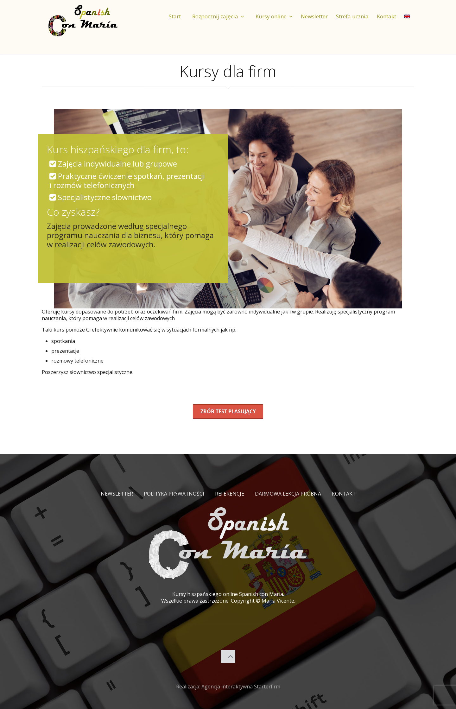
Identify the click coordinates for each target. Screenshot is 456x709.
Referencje (229, 493)
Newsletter (115, 493)
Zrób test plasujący (228, 411)
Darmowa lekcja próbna (288, 493)
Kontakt (345, 493)
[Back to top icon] (228, 656)
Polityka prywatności (174, 493)
